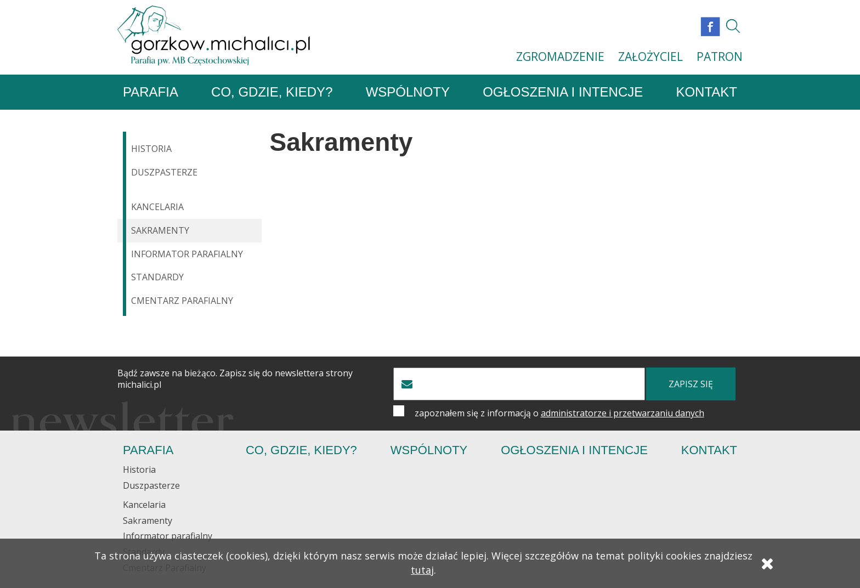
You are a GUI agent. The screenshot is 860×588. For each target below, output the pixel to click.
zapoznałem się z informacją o (559, 413)
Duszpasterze (164, 172)
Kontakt (706, 91)
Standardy (157, 277)
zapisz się (691, 384)
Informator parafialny (187, 254)
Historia (151, 149)
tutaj (422, 569)
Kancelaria (157, 207)
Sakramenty (160, 230)
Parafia (150, 91)
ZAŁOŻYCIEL (650, 56)
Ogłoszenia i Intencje (563, 91)
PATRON (720, 56)
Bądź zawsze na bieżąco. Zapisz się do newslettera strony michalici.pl (235, 379)
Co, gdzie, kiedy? (271, 91)
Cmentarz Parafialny (182, 301)
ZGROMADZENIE (560, 56)
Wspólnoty (408, 91)
